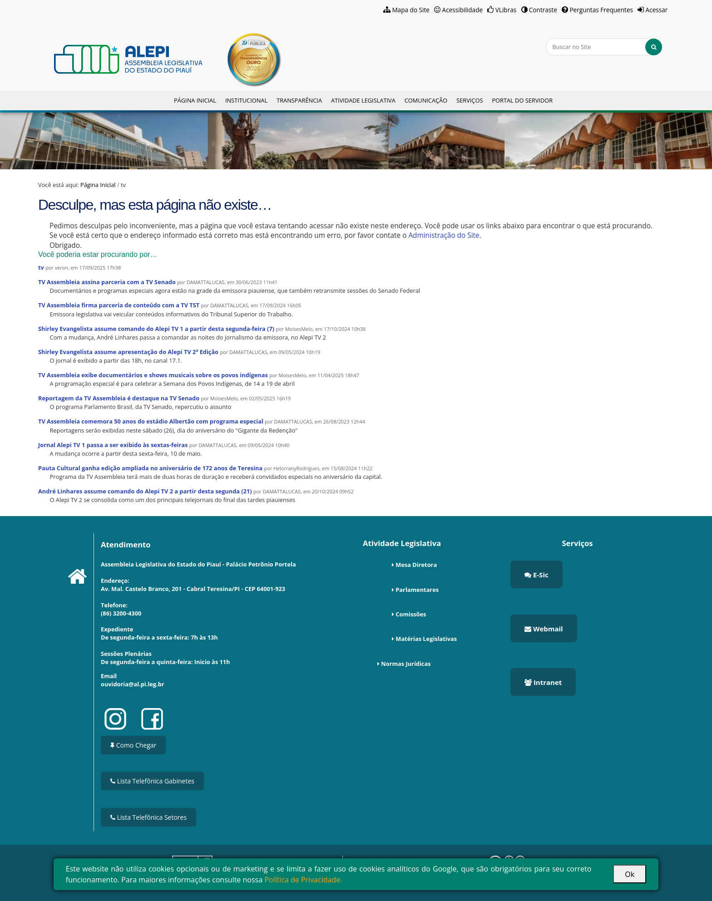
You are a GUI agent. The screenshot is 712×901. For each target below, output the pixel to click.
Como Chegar (133, 745)
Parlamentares (417, 590)
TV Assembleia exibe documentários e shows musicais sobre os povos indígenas (153, 375)
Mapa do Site (411, 9)
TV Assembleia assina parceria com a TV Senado (107, 282)
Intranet (543, 682)
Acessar (657, 9)
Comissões (411, 614)
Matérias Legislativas (426, 639)
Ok (629, 874)
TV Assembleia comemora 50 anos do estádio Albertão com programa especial (150, 421)
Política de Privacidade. (303, 880)
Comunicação (426, 100)
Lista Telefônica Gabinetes (152, 781)
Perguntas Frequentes (601, 9)
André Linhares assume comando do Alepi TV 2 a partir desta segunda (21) (145, 491)
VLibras (506, 9)
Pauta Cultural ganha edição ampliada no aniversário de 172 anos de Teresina (150, 468)
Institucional (246, 100)
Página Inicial (195, 100)
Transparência (299, 100)
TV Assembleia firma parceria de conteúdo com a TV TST (118, 305)
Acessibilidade (462, 9)
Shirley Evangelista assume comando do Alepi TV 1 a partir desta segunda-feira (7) (156, 329)
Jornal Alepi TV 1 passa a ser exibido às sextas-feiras (113, 445)
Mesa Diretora (416, 565)
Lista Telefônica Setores (148, 817)
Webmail (543, 628)
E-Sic (536, 574)
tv (41, 267)
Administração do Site (443, 235)
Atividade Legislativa (363, 100)
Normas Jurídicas (405, 664)
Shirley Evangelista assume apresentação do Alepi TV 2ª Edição (128, 352)
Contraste (543, 9)
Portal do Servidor (522, 100)
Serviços (469, 100)
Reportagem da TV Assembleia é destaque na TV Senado (118, 398)
